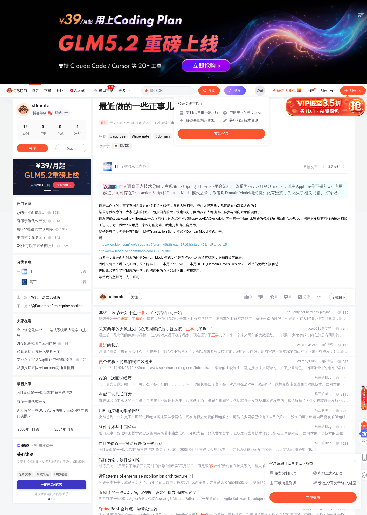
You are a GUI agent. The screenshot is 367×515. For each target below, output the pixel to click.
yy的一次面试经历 (38, 212)
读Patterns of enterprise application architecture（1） (58, 306)
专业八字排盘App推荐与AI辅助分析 (51, 359)
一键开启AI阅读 (51, 484)
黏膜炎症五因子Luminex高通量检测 (45, 368)
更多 (124, 91)
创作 (353, 91)
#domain (162, 136)
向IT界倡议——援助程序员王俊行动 (45, 393)
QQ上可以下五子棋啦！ (43, 246)
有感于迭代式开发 (38, 221)
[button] (47, 190)
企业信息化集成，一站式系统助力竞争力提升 (51, 333)
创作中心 (327, 91)
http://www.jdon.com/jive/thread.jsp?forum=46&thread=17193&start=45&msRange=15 (163, 244)
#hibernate (140, 136)
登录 (260, 91)
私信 (70, 148)
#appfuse (118, 136)
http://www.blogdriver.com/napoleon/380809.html (135, 251)
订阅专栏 (333, 167)
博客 (35, 91)
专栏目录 (338, 297)
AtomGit (78, 90)
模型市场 (104, 89)
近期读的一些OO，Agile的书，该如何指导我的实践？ (52, 413)
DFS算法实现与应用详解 (42, 343)
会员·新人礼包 (287, 90)
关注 (134, 297)
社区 (60, 91)
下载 (47, 91)
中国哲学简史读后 (38, 237)
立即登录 (221, 134)
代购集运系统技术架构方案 (38, 352)
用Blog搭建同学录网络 (42, 229)
